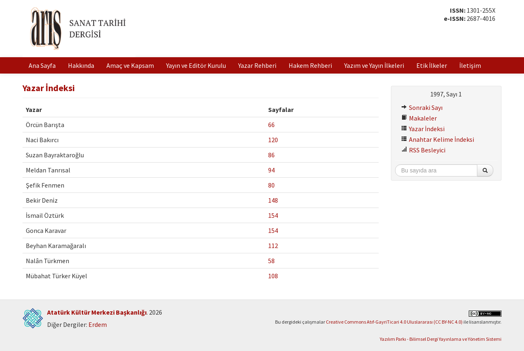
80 (271, 185)
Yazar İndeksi (423, 129)
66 (271, 125)
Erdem (97, 324)
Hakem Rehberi (310, 65)
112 (273, 245)
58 (271, 261)
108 (273, 276)
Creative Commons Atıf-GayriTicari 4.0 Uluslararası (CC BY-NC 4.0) (394, 322)
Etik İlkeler (431, 65)
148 (273, 200)
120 (273, 140)
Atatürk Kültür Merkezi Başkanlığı (97, 312)
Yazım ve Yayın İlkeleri (374, 65)
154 (273, 215)
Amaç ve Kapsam (130, 65)
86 (271, 155)
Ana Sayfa (42, 65)
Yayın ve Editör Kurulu (196, 65)
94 (271, 170)
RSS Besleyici (423, 150)
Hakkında (81, 65)
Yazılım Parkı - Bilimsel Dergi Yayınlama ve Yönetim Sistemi (440, 339)
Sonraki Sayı (422, 107)
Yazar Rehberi (257, 65)
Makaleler (419, 118)
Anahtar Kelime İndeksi (437, 139)
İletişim (470, 65)
